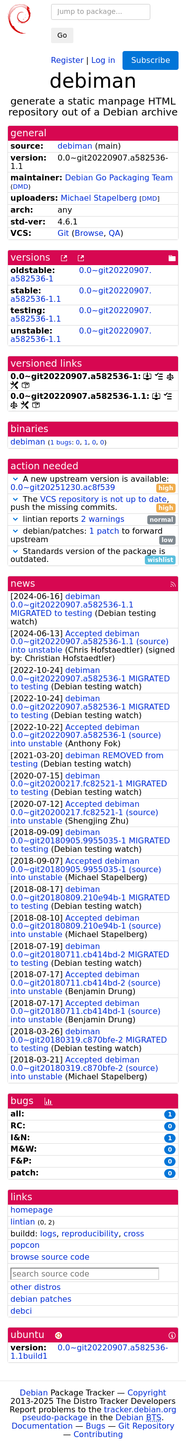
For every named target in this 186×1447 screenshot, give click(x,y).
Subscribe (150, 60)
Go (62, 35)
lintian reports (93, 519)
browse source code (49, 1257)
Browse (88, 233)
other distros (35, 1287)
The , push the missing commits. (93, 504)
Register (67, 59)
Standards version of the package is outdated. (93, 556)
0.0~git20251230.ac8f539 (62, 487)
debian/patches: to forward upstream (93, 535)
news (22, 583)
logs (48, 1233)
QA (115, 233)
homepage (31, 1210)
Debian (34, 1392)
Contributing (98, 1434)
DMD (20, 186)
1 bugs (60, 442)
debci (21, 1311)
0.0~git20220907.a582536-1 (81, 274)
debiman (75, 146)
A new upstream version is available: (93, 483)
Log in (103, 59)
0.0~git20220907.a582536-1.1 (81, 295)
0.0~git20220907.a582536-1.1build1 (89, 1352)
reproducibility (90, 1233)
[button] (15, 479)
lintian (22, 1221)
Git (63, 233)
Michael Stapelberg (99, 198)
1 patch (104, 531)
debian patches (40, 1299)
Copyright (146, 1392)
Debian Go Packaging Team (119, 177)
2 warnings (102, 519)
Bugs (96, 1426)
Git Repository (147, 1426)
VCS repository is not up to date (103, 499)
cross (134, 1233)
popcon (25, 1245)
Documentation (41, 1426)
